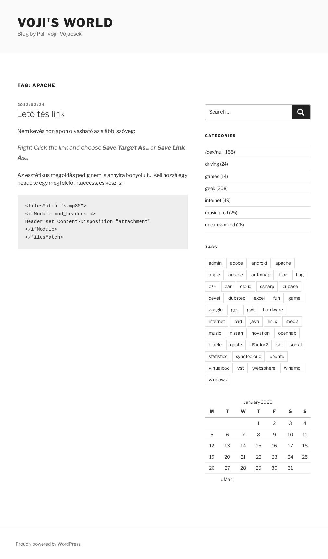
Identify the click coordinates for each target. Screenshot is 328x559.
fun (276, 298)
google (216, 309)
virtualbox (219, 368)
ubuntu (277, 356)
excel (259, 298)
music (215, 333)
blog (283, 274)
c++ (212, 286)
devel (214, 298)
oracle (215, 344)
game (294, 298)
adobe (236, 263)
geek (210, 188)
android (259, 263)
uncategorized (220, 224)
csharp (267, 286)
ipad (237, 321)
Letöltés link (41, 114)
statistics (218, 356)
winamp (292, 368)
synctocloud (248, 356)
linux (272, 321)
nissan (236, 333)
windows (218, 379)
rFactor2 (259, 344)
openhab (287, 333)
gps (234, 309)
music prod (216, 212)
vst (240, 368)
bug (300, 274)
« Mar (226, 479)
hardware (273, 309)
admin (215, 263)
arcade (235, 274)
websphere (263, 368)
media (292, 321)
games (212, 176)
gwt (251, 309)
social (296, 344)
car (228, 286)
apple (214, 274)
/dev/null (214, 152)
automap (260, 274)
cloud (245, 286)
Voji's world (66, 23)
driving (212, 164)
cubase (290, 286)
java (254, 321)
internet (213, 200)
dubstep (236, 298)
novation (260, 333)
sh (278, 344)
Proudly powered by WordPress (48, 544)
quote (236, 344)
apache (283, 263)
